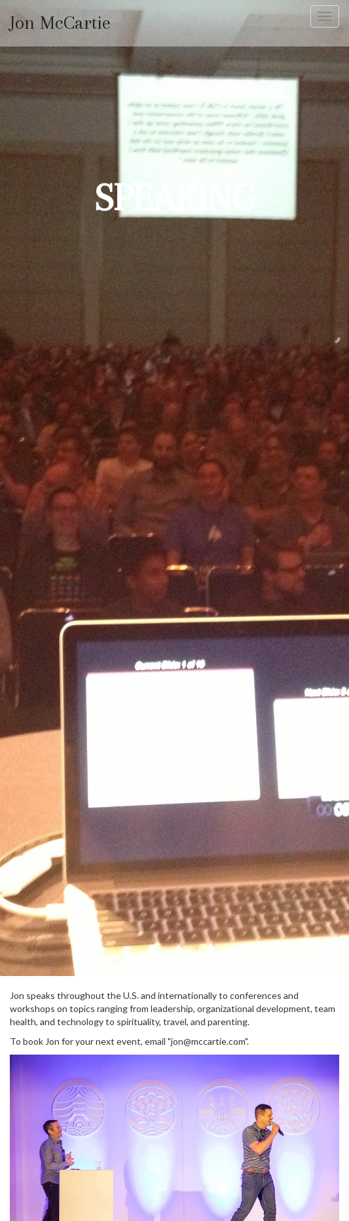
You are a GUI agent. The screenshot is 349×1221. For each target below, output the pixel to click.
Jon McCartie (60, 23)
